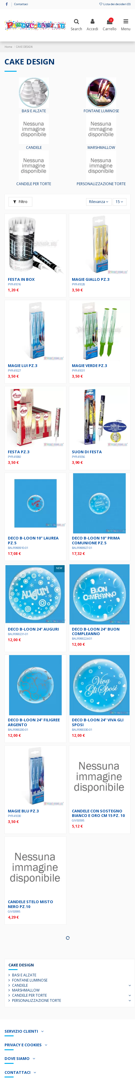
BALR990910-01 (18, 548)
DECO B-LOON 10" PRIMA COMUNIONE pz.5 (96, 540)
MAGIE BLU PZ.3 (23, 811)
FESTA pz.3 (18, 451)
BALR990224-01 (82, 639)
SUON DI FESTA (87, 451)
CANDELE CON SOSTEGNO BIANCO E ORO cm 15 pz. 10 (98, 813)
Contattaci (21, 4)
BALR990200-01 (18, 730)
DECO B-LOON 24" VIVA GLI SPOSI (98, 722)
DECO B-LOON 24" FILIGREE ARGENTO (34, 722)
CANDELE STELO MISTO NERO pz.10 (30, 904)
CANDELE (34, 147)
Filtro (20, 201)
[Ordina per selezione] (99, 202)
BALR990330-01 (82, 730)
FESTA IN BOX (21, 279)
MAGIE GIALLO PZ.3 (90, 279)
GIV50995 (14, 911)
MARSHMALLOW (101, 147)
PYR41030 (14, 816)
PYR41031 (78, 370)
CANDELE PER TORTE (33, 183)
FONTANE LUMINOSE (101, 110)
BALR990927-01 (82, 548)
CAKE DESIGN (21, 965)
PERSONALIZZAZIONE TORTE (101, 183)
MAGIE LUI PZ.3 (22, 365)
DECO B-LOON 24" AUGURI (33, 629)
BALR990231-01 (18, 634)
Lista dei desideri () (114, 4)
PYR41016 (14, 284)
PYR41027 (14, 370)
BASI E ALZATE (34, 110)
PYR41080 (14, 457)
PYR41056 (78, 457)
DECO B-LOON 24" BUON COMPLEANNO (96, 631)
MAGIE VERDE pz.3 (89, 365)
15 (119, 201)
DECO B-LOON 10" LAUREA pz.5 (33, 540)
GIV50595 (78, 820)
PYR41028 (78, 284)
